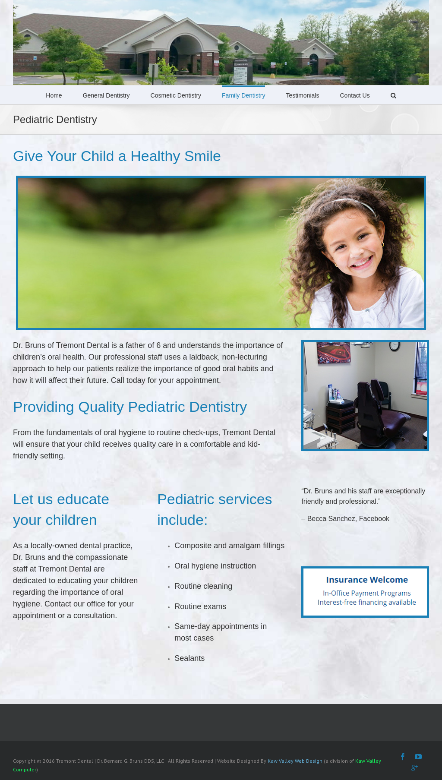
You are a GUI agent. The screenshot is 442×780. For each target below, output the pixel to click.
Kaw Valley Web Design (295, 761)
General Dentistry (106, 95)
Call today (128, 380)
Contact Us (354, 95)
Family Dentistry (243, 95)
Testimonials (302, 95)
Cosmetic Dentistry (176, 95)
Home (54, 95)
